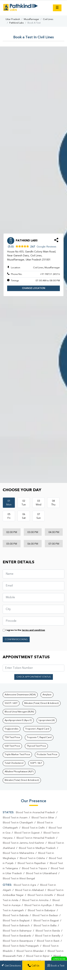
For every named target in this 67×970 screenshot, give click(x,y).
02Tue (24, 503)
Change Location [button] (33, 288)
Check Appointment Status (33, 677)
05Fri (9, 516)
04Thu (53, 503)
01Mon (8, 503)
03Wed (38, 503)
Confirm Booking (16, 639)
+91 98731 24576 (50, 274)
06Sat (24, 516)
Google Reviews (46, 246)
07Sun (38, 516)
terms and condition (33, 630)
